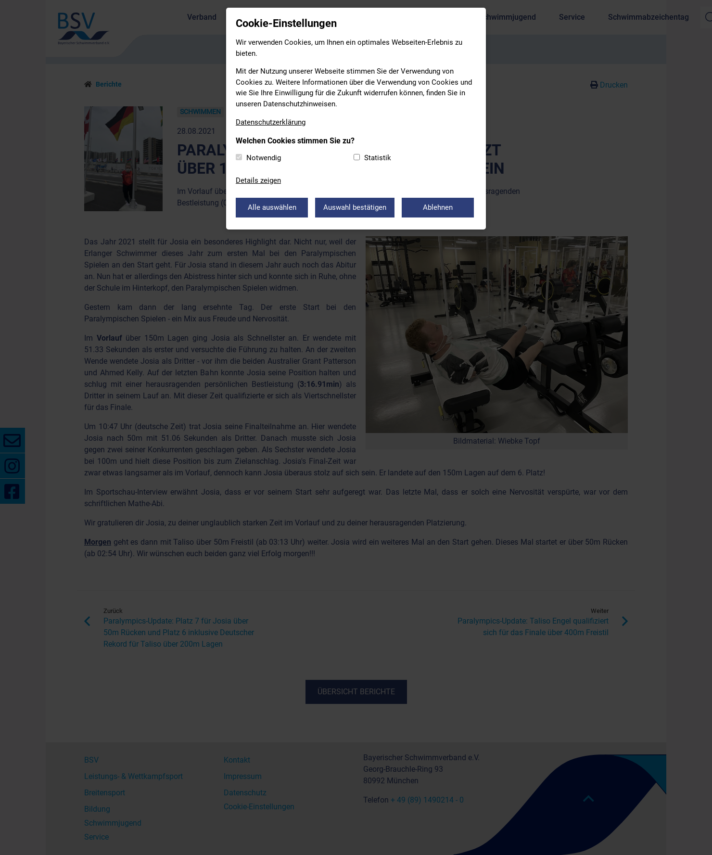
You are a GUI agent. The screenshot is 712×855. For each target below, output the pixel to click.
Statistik (377, 157)
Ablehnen (438, 207)
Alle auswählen (272, 207)
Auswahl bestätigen (354, 207)
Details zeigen (258, 180)
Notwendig (263, 157)
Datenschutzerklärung (270, 122)
